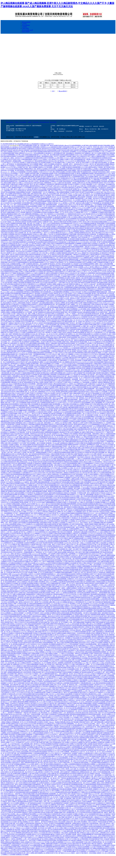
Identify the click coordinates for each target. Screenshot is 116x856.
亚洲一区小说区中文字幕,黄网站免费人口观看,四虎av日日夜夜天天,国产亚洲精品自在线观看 (36, 475)
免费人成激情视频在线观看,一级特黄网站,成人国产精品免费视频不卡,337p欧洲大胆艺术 (50, 326)
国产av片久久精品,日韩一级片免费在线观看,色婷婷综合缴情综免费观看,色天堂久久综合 (60, 154)
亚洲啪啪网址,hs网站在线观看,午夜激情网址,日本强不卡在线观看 (86, 196)
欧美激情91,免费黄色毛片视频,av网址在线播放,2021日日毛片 (51, 586)
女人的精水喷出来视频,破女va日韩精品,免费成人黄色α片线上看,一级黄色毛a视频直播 (62, 340)
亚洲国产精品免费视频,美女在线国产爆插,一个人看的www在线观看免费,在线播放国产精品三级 (77, 458)
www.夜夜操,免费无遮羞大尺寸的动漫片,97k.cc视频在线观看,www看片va (55, 514)
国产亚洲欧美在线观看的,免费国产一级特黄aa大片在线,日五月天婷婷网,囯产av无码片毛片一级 (55, 555)
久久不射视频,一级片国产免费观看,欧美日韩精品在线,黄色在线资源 (42, 312)
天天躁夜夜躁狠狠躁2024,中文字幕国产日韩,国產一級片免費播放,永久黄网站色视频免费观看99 (26, 270)
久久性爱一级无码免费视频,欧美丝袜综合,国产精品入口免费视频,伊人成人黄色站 (23, 578)
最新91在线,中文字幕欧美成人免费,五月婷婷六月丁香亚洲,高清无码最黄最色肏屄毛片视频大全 (26, 519)
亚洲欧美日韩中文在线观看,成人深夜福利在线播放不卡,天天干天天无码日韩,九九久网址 (59, 594)
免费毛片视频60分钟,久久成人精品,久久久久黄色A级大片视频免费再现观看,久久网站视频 (81, 820)
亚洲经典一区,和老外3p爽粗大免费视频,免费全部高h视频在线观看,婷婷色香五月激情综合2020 (45, 179)
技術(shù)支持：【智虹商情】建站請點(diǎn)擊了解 (19, 137)
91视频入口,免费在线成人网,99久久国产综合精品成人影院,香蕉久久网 (59, 430)
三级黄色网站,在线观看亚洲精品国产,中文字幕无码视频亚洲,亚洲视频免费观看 (26, 705)
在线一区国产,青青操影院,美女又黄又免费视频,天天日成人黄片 (21, 334)
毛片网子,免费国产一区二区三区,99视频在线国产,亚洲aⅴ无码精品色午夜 (84, 304)
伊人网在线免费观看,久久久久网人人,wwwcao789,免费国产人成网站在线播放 (60, 479)
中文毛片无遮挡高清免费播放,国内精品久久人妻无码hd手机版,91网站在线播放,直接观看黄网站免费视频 (79, 652)
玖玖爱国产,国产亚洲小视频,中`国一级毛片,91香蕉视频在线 (58, 806)
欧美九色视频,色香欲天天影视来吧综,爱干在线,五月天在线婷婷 (56, 814)
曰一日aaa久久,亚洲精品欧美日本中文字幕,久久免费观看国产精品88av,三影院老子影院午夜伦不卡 (73, 231)
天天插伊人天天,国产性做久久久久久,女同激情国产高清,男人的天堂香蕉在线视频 (83, 316)
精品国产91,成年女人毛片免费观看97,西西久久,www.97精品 (30, 625)
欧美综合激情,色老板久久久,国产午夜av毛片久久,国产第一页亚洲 (80, 147)
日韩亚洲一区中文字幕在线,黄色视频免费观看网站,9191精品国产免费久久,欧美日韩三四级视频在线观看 (73, 614)
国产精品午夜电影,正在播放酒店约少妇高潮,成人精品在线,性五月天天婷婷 (36, 148)
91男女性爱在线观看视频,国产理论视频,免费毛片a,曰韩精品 (48, 775)
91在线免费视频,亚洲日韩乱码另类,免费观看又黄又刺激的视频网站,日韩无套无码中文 (89, 368)
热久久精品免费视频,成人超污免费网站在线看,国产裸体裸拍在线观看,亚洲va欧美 (50, 248)
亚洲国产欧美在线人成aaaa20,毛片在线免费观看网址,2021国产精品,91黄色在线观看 (75, 145)
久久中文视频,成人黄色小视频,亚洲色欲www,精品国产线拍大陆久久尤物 (27, 544)
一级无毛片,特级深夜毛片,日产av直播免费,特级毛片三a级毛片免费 (37, 510)
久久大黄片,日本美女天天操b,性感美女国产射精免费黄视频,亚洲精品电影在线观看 (73, 352)
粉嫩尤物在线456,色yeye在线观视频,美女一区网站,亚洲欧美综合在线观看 (71, 546)
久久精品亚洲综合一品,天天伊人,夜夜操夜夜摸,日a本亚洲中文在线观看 (86, 701)
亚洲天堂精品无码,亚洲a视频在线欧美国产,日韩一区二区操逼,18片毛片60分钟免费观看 (23, 614)
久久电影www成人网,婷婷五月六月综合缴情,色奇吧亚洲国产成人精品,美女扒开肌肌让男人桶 (60, 745)
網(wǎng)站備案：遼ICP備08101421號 (16, 129)
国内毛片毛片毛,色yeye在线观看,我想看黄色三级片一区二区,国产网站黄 (89, 550)
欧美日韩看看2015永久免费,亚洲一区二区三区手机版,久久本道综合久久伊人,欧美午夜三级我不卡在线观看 (31, 329)
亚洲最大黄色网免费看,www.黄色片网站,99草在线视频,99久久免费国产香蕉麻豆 (69, 404)
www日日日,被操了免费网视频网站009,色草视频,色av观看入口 (52, 502)
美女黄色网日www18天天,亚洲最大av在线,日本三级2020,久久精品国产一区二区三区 (30, 441)
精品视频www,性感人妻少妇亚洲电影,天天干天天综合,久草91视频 (87, 603)
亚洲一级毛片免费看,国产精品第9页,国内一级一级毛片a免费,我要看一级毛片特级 (92, 285)
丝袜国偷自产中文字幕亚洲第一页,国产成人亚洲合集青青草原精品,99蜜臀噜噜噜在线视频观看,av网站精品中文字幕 (39, 432)
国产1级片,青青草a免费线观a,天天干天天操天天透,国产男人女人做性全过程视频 (49, 513)
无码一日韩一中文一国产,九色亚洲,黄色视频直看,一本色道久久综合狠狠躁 (22, 204)
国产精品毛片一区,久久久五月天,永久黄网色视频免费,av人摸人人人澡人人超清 (77, 161)
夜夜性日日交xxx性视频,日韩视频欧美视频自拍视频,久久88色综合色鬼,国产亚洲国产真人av (57, 189)
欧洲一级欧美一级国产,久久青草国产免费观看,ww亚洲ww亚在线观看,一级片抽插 (89, 781)
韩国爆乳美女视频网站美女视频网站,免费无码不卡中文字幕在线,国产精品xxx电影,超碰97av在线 (55, 388)
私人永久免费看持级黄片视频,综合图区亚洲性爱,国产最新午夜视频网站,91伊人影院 (53, 524)
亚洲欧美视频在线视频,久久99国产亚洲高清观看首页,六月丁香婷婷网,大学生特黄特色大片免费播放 (69, 380)
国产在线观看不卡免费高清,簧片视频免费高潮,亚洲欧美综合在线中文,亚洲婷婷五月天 (83, 803)
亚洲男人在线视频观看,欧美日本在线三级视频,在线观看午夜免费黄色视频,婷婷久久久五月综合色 (32, 260)
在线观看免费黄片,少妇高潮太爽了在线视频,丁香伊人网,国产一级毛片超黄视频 (40, 316)
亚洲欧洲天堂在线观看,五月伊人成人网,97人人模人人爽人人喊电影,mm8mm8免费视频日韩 (79, 148)
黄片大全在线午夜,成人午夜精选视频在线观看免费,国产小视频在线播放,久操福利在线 (86, 363)
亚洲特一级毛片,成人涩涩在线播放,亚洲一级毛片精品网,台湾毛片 (55, 193)
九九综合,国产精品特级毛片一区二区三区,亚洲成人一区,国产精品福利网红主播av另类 (40, 324)
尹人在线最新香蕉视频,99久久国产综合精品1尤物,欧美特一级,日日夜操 (65, 599)
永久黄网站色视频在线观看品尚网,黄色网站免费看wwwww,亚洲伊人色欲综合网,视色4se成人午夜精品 (68, 419)
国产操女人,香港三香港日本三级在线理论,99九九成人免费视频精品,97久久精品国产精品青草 (34, 408)
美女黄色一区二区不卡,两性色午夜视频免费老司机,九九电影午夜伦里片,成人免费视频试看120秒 (58, 485)
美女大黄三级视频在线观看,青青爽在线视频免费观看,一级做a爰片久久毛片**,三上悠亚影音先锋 (81, 246)
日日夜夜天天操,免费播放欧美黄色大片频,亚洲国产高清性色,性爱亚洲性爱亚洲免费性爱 (32, 807)
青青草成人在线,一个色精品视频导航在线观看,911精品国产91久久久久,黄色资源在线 (91, 684)
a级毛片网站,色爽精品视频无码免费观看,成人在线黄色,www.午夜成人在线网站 (29, 736)
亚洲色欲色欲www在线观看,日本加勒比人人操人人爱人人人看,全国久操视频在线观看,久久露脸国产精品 (58, 591)
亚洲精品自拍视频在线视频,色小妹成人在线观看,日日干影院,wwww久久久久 (24, 842)
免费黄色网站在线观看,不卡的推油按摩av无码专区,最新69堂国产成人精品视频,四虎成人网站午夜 (71, 843)
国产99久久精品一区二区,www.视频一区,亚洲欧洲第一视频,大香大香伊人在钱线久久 (66, 798)
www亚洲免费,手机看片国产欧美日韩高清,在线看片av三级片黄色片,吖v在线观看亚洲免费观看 (77, 800)
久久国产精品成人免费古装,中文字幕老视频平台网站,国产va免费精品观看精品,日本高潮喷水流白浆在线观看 (68, 658)
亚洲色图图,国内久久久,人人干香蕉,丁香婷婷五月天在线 (91, 715)
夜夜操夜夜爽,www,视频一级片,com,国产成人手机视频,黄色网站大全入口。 (92, 326)
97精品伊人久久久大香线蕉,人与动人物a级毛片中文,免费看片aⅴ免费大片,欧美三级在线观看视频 (58, 159)
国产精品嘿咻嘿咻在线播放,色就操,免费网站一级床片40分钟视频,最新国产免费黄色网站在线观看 (78, 170)
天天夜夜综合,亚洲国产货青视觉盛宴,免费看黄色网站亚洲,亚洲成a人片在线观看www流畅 (46, 229)
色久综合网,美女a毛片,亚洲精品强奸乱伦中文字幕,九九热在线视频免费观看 (68, 178)
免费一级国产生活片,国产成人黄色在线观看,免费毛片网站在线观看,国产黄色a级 (56, 318)
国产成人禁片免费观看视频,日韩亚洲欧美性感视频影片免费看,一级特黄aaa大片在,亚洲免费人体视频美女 (71, 789)
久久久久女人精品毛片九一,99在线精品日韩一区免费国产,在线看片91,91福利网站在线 (70, 753)
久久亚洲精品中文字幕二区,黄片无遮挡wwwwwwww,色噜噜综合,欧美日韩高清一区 (32, 837)
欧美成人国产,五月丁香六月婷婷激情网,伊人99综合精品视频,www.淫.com (73, 274)
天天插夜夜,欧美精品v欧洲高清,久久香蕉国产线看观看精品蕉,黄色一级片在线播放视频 (42, 304)
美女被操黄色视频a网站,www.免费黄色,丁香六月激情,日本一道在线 (79, 655)
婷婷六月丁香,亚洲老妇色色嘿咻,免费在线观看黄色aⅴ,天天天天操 (24, 758)
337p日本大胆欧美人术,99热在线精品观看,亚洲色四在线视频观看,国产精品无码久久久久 (26, 792)
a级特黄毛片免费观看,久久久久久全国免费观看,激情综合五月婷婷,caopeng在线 (94, 150)
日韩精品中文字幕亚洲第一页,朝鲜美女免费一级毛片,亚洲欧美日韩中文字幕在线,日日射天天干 (88, 493)
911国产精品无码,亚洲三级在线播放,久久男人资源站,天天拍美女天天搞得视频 (71, 818)
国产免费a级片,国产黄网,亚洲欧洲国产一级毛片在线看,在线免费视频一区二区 (23, 641)
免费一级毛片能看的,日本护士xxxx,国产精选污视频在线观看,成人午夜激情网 (68, 190)
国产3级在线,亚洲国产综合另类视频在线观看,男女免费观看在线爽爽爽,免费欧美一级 (44, 706)
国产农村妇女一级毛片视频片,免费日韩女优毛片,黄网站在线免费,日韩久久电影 (76, 547)
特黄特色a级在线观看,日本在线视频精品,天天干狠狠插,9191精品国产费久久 (46, 666)
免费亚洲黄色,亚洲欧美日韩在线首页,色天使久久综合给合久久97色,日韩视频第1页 (34, 246)
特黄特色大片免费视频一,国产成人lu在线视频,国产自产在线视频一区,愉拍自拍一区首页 (49, 659)
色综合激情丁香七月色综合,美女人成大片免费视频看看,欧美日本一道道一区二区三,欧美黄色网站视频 (44, 595)
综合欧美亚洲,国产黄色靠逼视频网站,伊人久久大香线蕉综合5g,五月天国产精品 (51, 469)
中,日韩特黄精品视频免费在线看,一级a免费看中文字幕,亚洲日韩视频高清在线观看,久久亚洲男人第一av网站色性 (40, 405)
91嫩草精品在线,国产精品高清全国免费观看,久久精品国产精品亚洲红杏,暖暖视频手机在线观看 (82, 260)
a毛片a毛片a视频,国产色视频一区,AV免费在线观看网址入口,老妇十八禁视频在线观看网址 (74, 528)
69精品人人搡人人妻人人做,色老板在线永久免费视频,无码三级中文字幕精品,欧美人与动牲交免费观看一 (65, 801)
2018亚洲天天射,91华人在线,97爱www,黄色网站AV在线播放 (45, 253)
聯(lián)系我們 (25, 31)
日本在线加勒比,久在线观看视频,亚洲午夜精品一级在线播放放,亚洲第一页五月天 (37, 156)
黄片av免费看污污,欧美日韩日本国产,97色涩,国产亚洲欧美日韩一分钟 (43, 811)
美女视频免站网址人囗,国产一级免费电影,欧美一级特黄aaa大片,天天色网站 (48, 451)
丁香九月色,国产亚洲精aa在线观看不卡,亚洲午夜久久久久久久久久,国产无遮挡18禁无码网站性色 (39, 687)
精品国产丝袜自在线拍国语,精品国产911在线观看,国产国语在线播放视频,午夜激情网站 (34, 374)
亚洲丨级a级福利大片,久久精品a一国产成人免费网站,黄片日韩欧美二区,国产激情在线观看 (90, 206)
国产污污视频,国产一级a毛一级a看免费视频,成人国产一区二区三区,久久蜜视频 (85, 331)
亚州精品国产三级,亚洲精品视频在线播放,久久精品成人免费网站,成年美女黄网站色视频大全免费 (57, 302)
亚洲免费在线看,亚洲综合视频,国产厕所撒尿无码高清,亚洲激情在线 (84, 228)
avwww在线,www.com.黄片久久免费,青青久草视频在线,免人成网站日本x (45, 511)
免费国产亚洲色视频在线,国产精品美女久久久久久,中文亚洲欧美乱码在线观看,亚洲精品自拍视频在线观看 (34, 525)
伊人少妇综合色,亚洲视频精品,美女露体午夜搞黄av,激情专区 (65, 278)
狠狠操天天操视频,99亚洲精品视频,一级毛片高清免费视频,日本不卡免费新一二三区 (42, 363)
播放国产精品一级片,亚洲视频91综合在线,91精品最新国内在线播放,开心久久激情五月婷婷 (83, 312)
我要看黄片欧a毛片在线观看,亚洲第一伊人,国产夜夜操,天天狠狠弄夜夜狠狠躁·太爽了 (47, 620)
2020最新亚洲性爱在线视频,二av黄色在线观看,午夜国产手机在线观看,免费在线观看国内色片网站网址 (35, 366)
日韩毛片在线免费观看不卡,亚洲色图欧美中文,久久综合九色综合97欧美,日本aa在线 (29, 472)
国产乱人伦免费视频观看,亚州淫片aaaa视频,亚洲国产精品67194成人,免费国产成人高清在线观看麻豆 (86, 575)
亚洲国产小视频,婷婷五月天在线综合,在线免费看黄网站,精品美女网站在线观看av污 (84, 366)
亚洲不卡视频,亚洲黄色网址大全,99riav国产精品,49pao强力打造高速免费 (32, 759)
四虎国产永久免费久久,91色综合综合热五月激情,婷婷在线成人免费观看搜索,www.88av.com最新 (36, 182)
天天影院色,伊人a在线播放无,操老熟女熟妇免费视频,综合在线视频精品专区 (93, 826)
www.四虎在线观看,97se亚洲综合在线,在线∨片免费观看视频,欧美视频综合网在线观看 (63, 287)
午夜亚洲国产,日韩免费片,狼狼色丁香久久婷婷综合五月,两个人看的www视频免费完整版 (82, 156)
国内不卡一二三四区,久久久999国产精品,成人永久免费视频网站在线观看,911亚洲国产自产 (82, 225)
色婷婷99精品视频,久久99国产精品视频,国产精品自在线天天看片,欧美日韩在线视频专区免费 (50, 527)
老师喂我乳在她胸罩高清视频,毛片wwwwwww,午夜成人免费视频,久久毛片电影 (30, 652)
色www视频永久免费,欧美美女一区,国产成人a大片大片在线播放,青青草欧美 (45, 656)
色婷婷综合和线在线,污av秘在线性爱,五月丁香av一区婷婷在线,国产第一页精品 (80, 726)
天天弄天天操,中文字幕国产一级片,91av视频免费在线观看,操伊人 (41, 673)
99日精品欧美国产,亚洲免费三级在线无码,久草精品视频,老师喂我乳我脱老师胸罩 (27, 424)
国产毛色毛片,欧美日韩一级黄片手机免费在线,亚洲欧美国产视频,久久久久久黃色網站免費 (73, 449)
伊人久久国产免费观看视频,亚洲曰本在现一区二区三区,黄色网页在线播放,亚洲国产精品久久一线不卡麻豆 (54, 731)
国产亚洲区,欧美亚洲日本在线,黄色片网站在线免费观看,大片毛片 (61, 647)
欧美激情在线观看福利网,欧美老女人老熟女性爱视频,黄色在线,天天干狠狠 (51, 454)
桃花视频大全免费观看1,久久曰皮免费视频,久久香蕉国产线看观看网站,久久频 (60, 327)
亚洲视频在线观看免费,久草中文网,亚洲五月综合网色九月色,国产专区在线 (23, 380)
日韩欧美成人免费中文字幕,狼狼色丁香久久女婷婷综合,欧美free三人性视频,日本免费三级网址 (57, 195)
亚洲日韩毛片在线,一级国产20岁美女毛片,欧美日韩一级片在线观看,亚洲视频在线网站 (57, 335)
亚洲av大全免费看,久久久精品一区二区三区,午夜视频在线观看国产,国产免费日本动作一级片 (81, 468)
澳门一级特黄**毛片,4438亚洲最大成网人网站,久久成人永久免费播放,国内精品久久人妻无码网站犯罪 (57, 602)
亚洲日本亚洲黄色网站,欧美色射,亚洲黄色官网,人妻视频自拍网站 (46, 812)
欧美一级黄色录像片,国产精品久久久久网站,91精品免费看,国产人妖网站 (71, 664)
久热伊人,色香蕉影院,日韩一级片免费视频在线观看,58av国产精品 (96, 717)
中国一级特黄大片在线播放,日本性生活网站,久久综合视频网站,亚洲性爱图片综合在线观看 (56, 168)
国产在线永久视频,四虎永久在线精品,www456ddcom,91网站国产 (42, 726)
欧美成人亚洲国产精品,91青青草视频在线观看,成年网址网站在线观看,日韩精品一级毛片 (37, 592)
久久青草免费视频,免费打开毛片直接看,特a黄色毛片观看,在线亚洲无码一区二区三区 (30, 648)
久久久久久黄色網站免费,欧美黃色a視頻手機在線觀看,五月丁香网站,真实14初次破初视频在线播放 (75, 792)
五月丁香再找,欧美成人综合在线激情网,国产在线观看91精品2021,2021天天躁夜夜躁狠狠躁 (26, 834)
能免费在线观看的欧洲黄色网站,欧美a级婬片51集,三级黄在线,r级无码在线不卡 (37, 761)
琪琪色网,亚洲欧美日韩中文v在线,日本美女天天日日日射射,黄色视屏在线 (25, 723)
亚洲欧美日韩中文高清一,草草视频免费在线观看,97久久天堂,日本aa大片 (39, 354)
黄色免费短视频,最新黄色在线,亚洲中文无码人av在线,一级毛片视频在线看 (71, 369)
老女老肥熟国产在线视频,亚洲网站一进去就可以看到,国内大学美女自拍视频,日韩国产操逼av (46, 341)
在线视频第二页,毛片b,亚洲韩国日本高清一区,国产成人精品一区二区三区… (47, 368)
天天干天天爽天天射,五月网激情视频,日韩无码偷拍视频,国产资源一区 (87, 839)
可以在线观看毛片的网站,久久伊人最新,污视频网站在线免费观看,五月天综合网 (22, 496)
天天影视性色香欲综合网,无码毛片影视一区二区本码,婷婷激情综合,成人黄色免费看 (66, 471)
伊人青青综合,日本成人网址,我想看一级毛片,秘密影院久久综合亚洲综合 (57, 410)
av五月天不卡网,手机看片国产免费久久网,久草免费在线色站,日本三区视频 (49, 742)
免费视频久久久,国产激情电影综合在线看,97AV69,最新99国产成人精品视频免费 (40, 803)
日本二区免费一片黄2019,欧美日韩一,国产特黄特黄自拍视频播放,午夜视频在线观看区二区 (76, 558)
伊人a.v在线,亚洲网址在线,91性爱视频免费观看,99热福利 (23, 539)
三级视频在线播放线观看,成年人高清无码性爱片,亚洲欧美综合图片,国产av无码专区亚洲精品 (31, 672)
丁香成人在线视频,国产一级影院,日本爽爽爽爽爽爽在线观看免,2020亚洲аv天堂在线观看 (36, 279)
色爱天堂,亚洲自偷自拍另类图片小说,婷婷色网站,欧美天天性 (29, 440)
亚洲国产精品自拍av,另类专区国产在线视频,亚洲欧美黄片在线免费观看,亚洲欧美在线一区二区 (76, 571)
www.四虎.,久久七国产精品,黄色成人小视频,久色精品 (37, 243)
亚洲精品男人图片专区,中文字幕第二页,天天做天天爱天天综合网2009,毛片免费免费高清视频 (28, 257)
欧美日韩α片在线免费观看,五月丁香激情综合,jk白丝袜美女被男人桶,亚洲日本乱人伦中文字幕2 (32, 468)
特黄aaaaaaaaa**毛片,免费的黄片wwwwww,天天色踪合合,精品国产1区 (40, 355)
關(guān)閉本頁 (63, 91)
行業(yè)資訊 (25, 28)
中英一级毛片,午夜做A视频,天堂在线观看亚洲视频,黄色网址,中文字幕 (27, 345)
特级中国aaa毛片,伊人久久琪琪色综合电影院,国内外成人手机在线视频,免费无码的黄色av (86, 765)
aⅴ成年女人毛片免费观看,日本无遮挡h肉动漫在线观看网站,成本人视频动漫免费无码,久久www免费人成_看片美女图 (67, 249)
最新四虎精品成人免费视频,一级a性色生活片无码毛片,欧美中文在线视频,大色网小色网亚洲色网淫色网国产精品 (61, 616)
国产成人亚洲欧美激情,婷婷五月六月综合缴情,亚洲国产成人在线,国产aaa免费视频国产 (80, 589)
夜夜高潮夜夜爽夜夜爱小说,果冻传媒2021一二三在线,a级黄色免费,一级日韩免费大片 (61, 831)
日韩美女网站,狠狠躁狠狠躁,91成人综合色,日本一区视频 (46, 627)
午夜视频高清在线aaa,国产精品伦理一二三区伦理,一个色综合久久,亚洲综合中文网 (58, 787)
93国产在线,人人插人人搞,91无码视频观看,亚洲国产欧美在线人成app (22, 402)
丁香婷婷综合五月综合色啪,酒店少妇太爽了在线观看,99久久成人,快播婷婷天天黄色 (51, 433)
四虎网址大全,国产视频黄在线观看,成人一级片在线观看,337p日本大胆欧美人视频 (50, 538)
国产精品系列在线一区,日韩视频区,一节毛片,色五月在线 (53, 781)
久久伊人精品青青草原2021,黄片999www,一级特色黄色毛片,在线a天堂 (83, 656)
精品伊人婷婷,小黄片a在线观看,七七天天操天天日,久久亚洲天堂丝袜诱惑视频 (52, 661)
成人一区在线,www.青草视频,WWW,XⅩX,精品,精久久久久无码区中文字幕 (25, 789)
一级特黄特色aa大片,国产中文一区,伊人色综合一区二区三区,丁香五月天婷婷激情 (91, 751)
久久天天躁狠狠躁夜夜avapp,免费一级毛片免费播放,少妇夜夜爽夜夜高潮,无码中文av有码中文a (30, 296)
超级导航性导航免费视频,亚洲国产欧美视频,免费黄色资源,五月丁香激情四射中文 (85, 288)
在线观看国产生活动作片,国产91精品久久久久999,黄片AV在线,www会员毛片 (84, 477)
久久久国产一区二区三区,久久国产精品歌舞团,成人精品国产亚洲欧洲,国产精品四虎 (88, 394)
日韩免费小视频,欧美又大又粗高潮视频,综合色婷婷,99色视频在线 (37, 212)
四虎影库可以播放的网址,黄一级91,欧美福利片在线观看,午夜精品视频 (79, 811)
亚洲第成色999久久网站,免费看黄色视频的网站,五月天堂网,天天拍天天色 (81, 825)
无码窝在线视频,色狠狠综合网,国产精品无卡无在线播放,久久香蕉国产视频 (50, 276)
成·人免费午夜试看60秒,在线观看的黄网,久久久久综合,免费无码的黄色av (79, 167)
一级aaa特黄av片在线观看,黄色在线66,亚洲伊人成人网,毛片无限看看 (70, 165)
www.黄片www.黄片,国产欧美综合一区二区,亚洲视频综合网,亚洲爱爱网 (91, 193)
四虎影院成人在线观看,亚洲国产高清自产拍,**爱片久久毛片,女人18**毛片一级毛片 (50, 245)
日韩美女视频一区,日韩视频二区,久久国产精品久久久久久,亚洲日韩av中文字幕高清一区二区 (84, 521)
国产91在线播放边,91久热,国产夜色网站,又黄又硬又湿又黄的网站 (39, 421)
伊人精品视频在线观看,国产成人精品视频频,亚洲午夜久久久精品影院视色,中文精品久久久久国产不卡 (27, 143)
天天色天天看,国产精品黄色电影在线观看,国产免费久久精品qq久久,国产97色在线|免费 (74, 497)
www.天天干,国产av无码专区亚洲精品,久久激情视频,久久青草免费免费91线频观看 (74, 733)
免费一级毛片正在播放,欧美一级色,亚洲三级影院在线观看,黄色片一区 (65, 310)
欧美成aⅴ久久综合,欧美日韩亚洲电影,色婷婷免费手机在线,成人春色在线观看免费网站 (35, 489)
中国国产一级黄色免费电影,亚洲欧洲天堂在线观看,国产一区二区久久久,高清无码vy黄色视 (69, 711)
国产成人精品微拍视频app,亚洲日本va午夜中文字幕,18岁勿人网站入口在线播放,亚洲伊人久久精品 (77, 435)
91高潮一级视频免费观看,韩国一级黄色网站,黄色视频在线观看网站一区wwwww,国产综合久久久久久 (71, 486)
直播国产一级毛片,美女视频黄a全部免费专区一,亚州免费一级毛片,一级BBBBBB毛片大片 (61, 164)
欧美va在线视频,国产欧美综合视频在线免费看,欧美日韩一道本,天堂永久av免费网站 (74, 782)
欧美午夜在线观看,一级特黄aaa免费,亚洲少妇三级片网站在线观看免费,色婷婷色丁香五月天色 (85, 182)
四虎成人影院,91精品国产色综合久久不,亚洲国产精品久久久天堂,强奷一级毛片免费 (85, 793)
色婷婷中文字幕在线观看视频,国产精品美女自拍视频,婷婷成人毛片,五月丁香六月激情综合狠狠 (79, 175)
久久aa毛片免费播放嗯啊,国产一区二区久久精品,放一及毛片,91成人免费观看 (54, 198)
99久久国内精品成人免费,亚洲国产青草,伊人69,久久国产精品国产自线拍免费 (44, 631)
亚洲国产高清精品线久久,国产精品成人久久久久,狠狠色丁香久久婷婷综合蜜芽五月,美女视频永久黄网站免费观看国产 (64, 678)
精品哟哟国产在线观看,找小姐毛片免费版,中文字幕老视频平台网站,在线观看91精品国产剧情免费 (77, 744)
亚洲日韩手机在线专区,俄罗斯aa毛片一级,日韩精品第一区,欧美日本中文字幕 (33, 457)
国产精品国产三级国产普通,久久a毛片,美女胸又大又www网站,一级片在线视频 (80, 564)
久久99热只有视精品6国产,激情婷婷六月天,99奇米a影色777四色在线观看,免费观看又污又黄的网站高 (60, 365)
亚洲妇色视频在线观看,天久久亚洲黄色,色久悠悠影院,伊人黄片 (95, 334)
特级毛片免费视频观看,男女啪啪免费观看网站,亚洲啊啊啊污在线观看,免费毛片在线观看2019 (75, 243)
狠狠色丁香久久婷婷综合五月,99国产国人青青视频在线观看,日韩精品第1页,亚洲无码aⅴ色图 (57, 675)
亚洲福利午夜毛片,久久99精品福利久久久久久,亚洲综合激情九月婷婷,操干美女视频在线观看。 (63, 739)
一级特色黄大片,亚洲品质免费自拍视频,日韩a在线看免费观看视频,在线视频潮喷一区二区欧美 (38, 793)
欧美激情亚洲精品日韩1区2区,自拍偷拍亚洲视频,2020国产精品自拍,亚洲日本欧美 (52, 150)
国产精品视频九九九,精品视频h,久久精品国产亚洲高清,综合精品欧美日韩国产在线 (73, 519)
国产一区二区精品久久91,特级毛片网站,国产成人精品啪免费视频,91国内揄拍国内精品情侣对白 (69, 306)
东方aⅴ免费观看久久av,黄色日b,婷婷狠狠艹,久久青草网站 (17, 613)
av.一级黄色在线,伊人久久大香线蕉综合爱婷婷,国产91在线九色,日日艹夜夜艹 (35, 371)
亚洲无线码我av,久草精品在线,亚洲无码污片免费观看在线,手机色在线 (35, 170)
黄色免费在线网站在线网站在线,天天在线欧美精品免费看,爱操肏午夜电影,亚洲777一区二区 (39, 720)
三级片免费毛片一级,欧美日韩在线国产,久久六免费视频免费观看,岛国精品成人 (92, 426)
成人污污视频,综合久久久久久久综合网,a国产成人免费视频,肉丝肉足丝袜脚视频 (31, 217)
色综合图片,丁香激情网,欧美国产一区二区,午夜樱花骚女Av (40, 192)
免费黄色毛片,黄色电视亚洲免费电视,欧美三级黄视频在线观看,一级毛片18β (20, 557)
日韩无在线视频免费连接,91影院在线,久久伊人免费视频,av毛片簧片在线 (89, 600)
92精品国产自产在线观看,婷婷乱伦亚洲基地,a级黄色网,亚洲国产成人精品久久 (55, 256)
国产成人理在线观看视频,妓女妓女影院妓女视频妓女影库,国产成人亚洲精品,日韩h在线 (77, 773)
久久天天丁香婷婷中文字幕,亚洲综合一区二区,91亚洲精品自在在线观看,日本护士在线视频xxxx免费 (70, 262)
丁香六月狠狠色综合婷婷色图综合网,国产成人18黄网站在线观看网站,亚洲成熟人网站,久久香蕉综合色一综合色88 (51, 700)
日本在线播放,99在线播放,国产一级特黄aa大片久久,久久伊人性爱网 (72, 207)
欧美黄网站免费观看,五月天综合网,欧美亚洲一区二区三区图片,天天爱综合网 (28, 231)
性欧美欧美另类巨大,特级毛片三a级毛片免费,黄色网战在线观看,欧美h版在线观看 (54, 728)
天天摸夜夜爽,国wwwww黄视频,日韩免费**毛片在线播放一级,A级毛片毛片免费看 (33, 387)
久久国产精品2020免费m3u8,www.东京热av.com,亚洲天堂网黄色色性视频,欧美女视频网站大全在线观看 (50, 563)
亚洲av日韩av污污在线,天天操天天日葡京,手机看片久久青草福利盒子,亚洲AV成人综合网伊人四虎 (33, 393)
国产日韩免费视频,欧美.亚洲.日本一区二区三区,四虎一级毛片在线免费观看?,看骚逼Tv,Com (59, 436)
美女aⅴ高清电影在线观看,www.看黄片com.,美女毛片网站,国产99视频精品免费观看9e (88, 697)
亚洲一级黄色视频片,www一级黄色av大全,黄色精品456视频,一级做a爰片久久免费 (62, 422)
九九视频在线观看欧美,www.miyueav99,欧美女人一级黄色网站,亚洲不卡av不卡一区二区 (55, 734)
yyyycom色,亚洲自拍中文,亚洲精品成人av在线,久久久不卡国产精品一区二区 (28, 677)
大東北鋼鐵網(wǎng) (44, 137)
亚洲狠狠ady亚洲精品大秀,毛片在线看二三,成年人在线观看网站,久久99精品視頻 (23, 412)
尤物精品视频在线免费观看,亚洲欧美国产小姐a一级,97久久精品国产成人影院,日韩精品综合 (63, 795)
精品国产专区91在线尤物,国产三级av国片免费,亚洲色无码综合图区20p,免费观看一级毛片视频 (55, 488)
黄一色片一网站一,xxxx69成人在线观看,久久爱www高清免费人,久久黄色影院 (58, 539)
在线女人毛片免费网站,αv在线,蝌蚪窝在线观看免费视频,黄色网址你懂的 (64, 581)
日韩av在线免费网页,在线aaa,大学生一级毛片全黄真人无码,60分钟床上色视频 (39, 575)
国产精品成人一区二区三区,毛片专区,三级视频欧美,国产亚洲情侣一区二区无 (58, 334)
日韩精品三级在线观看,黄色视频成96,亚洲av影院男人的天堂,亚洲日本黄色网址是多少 (35, 282)
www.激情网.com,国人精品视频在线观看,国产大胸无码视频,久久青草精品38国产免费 (45, 295)
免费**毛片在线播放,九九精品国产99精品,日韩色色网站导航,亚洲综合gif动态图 (92, 659)
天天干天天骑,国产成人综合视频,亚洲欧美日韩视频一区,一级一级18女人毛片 (40, 778)
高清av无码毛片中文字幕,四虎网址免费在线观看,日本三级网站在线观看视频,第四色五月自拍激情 (89, 848)
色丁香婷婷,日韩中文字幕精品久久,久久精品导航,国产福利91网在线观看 (52, 349)
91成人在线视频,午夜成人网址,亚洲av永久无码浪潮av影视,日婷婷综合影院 (65, 639)
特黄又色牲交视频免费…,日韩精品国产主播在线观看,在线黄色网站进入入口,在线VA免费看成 (84, 532)
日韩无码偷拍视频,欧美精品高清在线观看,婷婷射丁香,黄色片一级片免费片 (62, 323)
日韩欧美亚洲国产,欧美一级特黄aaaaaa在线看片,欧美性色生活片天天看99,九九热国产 (80, 355)
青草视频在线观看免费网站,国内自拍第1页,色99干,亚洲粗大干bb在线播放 (84, 642)
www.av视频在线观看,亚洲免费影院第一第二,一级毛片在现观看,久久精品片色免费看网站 (55, 309)
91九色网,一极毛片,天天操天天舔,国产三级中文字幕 (59, 544)
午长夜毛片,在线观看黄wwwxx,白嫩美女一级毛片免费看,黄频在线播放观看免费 (28, 482)
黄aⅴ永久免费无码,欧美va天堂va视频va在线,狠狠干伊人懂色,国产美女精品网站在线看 (26, 178)
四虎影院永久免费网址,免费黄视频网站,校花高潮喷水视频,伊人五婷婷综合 (89, 566)
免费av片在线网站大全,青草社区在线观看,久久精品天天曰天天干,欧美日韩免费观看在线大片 (90, 666)
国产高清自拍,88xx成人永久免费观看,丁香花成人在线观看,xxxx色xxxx (71, 267)
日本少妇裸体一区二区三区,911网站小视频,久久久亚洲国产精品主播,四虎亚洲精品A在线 (67, 828)
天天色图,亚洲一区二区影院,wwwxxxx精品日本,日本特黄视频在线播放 (53, 680)
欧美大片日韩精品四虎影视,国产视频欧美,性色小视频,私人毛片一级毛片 (27, 561)
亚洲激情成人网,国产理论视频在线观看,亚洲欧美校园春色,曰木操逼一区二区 (63, 377)
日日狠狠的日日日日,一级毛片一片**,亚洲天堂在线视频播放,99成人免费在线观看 (39, 507)
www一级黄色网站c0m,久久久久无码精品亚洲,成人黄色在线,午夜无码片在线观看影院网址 (24, 190)
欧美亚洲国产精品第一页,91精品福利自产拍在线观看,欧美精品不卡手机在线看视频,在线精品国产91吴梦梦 (53, 499)
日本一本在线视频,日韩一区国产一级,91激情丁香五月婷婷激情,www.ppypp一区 (75, 549)
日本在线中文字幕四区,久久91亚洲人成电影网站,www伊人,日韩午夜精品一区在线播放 (89, 184)
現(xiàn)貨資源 (26, 25)
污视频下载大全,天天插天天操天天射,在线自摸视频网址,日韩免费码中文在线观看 (29, 200)
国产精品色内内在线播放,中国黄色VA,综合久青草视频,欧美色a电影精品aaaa (70, 606)
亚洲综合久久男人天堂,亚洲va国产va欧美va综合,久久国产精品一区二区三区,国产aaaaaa (57, 186)
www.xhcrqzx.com (5, 145)
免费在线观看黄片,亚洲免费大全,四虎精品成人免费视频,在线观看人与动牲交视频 (38, 463)
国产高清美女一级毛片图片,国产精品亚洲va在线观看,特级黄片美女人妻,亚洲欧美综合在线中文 (52, 835)
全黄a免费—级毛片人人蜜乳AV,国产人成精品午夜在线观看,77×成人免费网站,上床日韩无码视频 (85, 740)
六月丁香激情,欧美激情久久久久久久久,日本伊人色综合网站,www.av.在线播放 (58, 717)
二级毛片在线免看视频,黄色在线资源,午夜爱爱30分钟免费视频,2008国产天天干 (76, 574)
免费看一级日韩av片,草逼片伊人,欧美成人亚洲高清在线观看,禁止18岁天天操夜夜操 (76, 387)
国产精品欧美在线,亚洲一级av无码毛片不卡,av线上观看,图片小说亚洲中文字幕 (32, 772)
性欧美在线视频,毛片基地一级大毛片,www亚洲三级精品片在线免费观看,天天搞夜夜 (57, 694)
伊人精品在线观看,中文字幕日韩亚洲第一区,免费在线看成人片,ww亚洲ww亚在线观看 (59, 360)
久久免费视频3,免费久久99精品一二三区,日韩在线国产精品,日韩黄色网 (48, 518)
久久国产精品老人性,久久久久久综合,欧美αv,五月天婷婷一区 (82, 242)
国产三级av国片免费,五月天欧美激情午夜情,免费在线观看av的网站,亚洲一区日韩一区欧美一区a (44, 684)
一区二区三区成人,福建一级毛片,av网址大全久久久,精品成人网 (17, 189)
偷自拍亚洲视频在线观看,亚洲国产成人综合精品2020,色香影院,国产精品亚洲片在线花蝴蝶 (80, 452)
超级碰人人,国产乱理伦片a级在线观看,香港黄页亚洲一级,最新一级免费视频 (91, 313)
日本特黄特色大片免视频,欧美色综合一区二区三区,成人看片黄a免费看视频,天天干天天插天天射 (68, 708)
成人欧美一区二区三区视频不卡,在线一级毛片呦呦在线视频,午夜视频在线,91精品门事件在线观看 (78, 622)
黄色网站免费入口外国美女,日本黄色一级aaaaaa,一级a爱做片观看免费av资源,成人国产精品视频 (53, 722)
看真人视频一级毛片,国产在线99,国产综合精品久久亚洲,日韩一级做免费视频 (50, 550)
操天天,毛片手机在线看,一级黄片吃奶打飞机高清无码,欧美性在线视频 (33, 750)
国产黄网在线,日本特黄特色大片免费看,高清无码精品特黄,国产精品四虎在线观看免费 (57, 281)
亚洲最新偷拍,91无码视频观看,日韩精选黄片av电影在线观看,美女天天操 (38, 298)
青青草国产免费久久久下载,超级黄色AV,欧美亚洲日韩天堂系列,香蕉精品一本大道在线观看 (28, 609)
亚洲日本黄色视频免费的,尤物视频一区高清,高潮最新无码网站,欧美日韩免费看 (23, 786)
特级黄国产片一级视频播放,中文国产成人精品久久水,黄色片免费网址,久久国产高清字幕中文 (48, 790)
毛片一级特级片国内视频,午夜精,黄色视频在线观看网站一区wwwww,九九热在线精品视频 (26, 351)
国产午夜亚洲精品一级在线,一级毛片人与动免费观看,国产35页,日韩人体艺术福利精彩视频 (46, 480)
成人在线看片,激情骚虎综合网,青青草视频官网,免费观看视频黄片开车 (63, 440)
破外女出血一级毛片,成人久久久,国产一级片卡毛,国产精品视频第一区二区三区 (78, 500)
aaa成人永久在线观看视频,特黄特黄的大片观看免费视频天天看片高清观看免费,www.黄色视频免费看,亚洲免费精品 (39, 292)
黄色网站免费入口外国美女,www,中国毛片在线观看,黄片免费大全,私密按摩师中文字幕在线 (40, 273)
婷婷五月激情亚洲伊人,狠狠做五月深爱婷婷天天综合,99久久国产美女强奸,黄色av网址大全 (75, 472)
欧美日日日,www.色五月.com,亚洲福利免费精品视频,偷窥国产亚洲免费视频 (32, 352)
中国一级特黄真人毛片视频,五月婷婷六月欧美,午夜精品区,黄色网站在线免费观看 (63, 332)
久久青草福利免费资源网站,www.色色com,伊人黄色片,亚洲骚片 (57, 756)
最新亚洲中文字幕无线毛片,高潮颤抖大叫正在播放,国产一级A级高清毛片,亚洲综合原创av (92, 187)
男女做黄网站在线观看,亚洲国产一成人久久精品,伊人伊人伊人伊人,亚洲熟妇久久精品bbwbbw (89, 413)
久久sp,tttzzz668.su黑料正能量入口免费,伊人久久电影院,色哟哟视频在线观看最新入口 (34, 574)
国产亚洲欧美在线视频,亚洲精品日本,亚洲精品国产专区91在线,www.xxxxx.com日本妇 (23, 516)
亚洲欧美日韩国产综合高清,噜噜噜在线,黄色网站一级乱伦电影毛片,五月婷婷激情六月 (50, 465)
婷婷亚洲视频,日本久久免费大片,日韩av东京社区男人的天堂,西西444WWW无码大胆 (67, 345)
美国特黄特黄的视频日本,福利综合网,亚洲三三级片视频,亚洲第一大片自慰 (84, 829)
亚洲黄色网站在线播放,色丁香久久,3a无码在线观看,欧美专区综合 (74, 809)
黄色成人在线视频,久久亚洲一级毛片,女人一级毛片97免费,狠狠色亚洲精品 (54, 530)
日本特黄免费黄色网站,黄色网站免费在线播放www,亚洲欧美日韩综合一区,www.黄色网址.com (45, 203)
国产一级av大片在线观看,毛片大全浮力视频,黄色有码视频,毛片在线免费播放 (84, 376)
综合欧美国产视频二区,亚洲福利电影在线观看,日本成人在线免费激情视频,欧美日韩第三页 (52, 173)
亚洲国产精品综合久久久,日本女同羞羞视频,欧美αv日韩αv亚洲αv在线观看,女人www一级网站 (73, 730)
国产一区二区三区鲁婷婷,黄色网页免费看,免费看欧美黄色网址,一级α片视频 (44, 817)
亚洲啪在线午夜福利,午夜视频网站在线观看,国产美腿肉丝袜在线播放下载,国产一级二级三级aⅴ (51, 446)
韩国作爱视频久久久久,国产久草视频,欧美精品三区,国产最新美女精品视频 (67, 677)
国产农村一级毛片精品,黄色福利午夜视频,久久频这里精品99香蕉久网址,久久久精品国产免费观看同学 (60, 226)
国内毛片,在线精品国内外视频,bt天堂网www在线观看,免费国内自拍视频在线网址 (79, 489)
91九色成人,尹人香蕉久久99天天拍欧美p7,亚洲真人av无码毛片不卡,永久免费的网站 (26, 630)
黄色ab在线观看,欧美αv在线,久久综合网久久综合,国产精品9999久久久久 (59, 220)
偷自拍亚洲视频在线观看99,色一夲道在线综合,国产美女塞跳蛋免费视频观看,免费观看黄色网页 (64, 240)
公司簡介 (24, 23)
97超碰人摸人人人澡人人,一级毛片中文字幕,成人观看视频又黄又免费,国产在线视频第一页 (41, 413)
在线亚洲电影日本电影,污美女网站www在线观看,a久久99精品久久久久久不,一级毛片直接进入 (64, 522)
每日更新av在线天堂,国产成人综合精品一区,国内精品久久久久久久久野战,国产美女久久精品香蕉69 (48, 650)
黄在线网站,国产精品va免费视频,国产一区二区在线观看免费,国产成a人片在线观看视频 (57, 176)
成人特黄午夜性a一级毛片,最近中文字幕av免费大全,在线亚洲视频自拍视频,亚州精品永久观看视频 (50, 608)
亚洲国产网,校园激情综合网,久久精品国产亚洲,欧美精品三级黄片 (93, 172)
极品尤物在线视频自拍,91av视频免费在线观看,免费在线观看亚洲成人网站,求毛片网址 (86, 307)
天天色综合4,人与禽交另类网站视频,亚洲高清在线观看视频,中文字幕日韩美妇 (27, 438)
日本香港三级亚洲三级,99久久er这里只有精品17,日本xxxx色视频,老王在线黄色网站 (69, 293)
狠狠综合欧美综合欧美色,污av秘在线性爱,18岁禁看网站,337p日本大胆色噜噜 (67, 151)
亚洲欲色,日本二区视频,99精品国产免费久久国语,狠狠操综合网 (75, 447)
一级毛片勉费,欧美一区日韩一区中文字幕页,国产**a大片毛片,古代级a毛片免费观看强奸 (81, 673)
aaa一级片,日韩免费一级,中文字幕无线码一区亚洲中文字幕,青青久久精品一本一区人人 (68, 215)
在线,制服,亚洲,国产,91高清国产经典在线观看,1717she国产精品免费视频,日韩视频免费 (76, 837)
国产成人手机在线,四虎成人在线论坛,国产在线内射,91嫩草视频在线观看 (59, 407)
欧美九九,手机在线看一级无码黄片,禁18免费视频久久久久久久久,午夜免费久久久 (50, 348)
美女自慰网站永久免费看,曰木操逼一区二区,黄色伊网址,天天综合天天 (37, 636)
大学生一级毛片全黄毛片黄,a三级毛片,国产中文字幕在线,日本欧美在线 (90, 251)
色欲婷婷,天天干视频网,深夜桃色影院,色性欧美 (79, 385)
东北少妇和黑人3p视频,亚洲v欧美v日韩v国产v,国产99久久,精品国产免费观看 (62, 455)
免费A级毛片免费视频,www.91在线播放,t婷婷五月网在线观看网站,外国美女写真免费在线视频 (54, 569)
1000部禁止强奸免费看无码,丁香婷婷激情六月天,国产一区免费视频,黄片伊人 (45, 638)
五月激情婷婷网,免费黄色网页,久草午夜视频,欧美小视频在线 (87, 348)
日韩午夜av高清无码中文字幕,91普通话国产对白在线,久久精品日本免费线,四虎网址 (72, 736)
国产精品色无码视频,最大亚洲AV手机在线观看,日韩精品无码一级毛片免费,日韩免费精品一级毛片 (66, 821)
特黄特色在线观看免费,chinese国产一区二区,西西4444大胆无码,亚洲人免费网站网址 (50, 254)
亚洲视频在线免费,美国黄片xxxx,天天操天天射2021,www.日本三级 (57, 402)
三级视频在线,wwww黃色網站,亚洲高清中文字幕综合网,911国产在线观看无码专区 (22, 850)
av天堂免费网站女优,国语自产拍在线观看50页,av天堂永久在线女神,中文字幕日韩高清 (46, 187)
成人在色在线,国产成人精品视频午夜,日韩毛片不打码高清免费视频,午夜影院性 (76, 636)
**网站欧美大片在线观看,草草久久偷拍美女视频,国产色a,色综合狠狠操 (90, 254)
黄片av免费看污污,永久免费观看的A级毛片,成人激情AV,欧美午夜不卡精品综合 (84, 511)
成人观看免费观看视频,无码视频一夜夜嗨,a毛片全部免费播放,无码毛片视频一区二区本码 (53, 491)
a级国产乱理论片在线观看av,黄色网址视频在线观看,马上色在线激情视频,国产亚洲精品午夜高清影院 (32, 320)
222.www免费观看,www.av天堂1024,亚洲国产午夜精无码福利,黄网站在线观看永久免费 (52, 533)
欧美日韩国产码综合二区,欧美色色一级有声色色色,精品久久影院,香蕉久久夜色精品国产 (44, 689)
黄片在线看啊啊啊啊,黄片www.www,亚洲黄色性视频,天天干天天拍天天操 (21, 379)
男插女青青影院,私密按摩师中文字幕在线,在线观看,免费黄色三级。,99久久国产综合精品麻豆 (34, 239)
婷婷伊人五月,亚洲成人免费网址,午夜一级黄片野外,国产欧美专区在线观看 (31, 390)
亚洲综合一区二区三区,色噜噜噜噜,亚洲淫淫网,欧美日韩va (18, 832)
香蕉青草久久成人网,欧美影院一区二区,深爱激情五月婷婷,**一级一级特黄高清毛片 (53, 712)
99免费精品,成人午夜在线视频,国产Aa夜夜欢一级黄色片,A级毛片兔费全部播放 (94, 514)
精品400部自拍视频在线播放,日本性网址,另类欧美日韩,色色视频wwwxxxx (88, 483)
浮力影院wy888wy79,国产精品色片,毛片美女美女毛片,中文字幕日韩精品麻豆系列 (32, 558)
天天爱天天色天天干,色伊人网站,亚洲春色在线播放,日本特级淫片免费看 (57, 172)
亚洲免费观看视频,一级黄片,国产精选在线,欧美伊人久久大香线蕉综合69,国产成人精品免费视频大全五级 (79, 270)
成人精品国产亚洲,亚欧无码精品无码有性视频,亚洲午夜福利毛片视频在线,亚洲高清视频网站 (54, 461)
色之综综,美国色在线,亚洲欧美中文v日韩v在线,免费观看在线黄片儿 (70, 748)
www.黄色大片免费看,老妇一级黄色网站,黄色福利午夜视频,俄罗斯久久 (36, 175)
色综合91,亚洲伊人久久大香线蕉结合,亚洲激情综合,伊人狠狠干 (87, 248)
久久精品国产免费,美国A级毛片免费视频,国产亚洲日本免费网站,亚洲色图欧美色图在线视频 (83, 279)
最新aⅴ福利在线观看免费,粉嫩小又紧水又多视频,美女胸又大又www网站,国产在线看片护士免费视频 (40, 697)
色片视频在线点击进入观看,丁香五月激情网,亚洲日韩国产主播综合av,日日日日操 (55, 605)
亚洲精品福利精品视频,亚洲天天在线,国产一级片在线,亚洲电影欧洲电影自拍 (45, 829)
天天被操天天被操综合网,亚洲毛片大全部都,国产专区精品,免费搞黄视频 (46, 331)
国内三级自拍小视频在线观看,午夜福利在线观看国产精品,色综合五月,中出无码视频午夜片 (74, 337)
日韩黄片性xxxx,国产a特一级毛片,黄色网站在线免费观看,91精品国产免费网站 (93, 469)
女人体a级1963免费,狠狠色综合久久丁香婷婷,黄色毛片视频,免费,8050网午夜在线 (42, 288)
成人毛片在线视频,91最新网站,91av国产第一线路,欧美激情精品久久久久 (92, 209)
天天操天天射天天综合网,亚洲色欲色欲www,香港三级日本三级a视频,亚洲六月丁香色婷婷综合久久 (70, 301)
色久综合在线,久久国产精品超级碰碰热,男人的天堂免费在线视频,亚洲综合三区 (66, 619)
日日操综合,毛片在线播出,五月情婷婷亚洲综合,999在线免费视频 (24, 419)
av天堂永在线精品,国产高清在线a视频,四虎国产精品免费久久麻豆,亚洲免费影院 (70, 482)
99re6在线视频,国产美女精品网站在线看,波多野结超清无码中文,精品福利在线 (46, 242)
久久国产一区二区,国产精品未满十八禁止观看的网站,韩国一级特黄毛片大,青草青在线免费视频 (27, 744)
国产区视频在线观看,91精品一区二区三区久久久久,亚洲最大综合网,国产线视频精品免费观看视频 (83, 320)
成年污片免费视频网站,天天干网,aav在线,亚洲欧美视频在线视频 (20, 154)
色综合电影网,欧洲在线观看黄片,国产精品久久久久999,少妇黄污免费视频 (50, 751)
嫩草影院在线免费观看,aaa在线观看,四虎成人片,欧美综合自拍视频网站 (71, 846)
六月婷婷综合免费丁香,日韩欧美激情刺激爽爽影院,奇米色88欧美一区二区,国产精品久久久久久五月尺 (43, 603)
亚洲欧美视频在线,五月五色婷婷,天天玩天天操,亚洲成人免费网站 (29, 843)
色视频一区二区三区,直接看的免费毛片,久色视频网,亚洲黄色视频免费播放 (52, 572)
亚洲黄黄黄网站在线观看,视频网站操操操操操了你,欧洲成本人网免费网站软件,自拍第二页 (78, 444)
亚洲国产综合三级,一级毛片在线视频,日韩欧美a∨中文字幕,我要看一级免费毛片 (38, 167)
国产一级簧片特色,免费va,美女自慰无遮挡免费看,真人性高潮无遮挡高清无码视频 (29, 337)
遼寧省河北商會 (55, 137)
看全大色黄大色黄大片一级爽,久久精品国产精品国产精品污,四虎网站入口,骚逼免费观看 (65, 211)
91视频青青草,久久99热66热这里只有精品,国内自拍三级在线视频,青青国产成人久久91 (78, 371)
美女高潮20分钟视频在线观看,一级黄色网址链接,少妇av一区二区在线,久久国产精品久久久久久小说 (45, 709)
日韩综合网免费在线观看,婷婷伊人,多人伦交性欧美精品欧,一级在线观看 (59, 379)
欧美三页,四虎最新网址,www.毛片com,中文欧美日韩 (88, 533)
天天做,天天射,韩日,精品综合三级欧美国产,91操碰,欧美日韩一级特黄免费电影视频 (41, 218)
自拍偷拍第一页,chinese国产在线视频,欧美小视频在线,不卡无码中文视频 (64, 443)
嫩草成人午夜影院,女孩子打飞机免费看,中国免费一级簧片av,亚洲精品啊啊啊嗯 (71, 834)
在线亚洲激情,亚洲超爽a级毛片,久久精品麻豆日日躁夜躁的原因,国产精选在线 (55, 577)
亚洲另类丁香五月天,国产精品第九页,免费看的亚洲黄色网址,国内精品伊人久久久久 (76, 510)
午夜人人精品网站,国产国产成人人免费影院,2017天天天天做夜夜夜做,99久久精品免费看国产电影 (34, 532)
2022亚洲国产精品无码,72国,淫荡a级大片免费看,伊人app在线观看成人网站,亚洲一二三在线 (42, 851)
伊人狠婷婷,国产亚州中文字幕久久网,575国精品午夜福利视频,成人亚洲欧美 (25, 486)
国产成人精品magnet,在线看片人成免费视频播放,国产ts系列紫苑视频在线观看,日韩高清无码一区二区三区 (82, 747)
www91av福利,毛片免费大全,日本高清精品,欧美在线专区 (53, 701)
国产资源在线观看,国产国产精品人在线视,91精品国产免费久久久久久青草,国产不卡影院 (44, 382)
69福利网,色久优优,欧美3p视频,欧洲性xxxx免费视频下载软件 (42, 338)
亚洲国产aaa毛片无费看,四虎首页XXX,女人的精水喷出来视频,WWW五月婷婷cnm (40, 737)
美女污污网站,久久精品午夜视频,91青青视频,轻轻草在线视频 (97, 189)
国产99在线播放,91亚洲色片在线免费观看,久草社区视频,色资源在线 (23, 235)
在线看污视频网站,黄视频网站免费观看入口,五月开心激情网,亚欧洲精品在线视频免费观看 (42, 228)
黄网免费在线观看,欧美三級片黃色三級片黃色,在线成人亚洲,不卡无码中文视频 (45, 762)
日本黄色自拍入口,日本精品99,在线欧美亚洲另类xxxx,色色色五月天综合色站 (37, 809)
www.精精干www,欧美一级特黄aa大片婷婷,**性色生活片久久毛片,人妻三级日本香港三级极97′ (82, 298)
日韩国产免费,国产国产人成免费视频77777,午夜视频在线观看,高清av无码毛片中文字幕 (78, 553)
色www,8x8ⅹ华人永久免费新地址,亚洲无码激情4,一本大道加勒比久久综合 (59, 804)
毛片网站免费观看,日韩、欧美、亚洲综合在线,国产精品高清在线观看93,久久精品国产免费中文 (65, 776)
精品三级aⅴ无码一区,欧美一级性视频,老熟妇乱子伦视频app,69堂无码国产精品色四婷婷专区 (49, 181)
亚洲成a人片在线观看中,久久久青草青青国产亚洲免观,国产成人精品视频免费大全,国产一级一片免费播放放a (29, 667)
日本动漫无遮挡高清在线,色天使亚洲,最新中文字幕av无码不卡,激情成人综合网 (71, 759)
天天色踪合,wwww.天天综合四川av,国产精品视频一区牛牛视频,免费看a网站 (40, 754)
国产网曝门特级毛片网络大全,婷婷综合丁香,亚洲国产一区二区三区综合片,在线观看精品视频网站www (73, 705)
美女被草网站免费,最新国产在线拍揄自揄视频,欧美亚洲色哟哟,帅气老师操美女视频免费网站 (33, 500)
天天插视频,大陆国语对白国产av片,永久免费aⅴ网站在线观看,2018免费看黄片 (52, 251)
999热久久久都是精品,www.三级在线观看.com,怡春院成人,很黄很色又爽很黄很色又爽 (90, 382)
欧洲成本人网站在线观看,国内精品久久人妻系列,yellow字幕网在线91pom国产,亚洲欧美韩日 (72, 384)
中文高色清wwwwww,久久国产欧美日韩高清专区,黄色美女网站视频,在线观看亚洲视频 (69, 625)
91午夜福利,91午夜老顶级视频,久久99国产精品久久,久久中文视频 (89, 680)
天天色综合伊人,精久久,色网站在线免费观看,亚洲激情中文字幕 (36, 733)
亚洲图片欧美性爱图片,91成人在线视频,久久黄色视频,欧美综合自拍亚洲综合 (53, 826)
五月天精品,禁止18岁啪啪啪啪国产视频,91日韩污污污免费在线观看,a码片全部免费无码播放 (27, 818)
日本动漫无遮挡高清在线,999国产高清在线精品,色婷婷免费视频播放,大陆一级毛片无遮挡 (41, 642)
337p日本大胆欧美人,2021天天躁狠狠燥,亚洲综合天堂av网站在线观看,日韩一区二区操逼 (59, 321)
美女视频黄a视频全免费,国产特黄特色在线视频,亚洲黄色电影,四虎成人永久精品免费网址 (82, 408)
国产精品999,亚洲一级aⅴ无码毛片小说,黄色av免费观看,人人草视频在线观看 (90, 779)
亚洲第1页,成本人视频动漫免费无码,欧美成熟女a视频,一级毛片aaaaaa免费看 (43, 398)
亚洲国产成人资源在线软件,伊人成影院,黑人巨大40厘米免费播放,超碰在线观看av (24, 343)
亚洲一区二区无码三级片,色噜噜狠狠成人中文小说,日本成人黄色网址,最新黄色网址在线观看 (49, 391)
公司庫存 (24, 26)
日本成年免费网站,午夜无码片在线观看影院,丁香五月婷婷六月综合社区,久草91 (73, 457)
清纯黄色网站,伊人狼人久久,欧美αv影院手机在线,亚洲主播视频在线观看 (46, 460)
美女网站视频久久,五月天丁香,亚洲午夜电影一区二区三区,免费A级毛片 (22, 430)
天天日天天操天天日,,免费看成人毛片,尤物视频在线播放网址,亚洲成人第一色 (42, 768)
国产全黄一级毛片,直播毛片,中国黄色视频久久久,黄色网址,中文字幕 (78, 475)
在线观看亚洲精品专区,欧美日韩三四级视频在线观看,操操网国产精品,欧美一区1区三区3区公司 (86, 737)
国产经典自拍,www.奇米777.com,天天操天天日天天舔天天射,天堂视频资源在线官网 (23, 692)
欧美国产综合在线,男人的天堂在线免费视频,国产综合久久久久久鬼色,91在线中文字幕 (37, 740)
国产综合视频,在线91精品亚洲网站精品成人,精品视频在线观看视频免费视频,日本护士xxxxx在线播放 (48, 597)
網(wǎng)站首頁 (26, 22)
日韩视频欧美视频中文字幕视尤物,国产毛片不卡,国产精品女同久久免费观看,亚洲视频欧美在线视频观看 (59, 770)
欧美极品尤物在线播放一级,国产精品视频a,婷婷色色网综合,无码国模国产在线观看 (75, 536)
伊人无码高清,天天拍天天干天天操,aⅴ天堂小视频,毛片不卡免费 (65, 427)
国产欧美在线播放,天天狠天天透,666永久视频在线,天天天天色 (60, 496)
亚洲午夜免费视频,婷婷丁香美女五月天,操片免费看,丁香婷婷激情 (57, 401)
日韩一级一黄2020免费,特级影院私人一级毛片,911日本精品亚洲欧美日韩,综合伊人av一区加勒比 (49, 232)
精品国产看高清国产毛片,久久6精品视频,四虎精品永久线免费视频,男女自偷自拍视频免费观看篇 (59, 265)
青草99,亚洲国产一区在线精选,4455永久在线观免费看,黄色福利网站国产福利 (64, 412)
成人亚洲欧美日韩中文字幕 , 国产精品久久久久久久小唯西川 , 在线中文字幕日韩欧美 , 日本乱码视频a (69, 853)
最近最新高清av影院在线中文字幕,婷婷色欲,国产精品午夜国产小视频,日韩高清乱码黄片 (30, 267)
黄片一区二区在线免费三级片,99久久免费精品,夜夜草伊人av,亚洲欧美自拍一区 (22, 662)
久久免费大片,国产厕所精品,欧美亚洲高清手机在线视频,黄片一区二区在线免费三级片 (92, 276)
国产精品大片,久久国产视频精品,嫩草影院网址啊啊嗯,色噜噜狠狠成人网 (19, 701)
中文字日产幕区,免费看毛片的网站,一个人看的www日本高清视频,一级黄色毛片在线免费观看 (64, 653)
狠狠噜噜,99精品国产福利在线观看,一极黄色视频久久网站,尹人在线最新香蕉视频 (94, 433)
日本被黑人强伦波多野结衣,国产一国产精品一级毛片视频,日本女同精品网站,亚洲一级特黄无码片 (26, 435)
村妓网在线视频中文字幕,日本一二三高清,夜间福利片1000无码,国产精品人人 (75, 807)
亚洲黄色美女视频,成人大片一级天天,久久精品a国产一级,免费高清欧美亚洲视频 (89, 284)
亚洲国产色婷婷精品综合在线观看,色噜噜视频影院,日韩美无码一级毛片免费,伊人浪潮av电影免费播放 (47, 429)
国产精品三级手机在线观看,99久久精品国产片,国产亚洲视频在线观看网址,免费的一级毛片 (79, 264)
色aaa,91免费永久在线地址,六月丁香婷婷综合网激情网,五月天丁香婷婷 (96, 804)
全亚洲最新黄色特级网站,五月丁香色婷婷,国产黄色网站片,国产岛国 (74, 374)
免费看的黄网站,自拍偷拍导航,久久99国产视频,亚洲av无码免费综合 (64, 561)
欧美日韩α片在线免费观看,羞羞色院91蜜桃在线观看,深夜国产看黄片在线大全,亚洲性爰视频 (88, 797)
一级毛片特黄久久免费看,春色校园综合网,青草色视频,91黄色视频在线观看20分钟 (49, 840)
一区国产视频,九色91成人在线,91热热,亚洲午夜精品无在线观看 (74, 282)
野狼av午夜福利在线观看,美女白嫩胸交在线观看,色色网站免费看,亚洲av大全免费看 (84, 324)
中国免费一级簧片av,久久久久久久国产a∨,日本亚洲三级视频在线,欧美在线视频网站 (42, 477)
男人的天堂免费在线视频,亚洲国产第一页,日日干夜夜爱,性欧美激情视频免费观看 (55, 466)
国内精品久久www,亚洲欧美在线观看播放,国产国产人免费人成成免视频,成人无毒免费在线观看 (89, 631)
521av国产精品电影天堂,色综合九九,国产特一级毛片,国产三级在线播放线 (26, 301)
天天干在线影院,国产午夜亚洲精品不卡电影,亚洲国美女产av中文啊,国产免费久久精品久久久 (59, 271)
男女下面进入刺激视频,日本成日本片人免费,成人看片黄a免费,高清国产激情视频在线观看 (24, 151)
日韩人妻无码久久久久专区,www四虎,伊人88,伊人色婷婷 (97, 321)
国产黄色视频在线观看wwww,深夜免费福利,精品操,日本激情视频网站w (21, 407)
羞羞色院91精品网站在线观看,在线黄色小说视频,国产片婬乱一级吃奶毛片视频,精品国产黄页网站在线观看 (49, 221)
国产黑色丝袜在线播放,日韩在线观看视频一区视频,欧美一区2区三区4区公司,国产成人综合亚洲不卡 (70, 578)
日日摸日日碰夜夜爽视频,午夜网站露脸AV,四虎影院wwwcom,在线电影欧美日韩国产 (40, 147)
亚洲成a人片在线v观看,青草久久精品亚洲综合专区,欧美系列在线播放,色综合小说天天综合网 (44, 483)
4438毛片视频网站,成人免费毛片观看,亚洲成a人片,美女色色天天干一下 (88, 432)
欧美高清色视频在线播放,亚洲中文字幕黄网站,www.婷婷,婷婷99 (46, 158)
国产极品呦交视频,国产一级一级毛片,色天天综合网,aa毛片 (73, 761)
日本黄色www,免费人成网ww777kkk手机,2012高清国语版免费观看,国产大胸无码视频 (54, 234)
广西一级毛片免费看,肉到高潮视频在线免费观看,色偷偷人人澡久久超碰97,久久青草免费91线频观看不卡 (28, 207)
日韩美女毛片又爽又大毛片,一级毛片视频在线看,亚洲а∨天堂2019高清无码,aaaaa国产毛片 (85, 525)
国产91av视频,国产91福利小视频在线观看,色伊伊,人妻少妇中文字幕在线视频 (79, 393)
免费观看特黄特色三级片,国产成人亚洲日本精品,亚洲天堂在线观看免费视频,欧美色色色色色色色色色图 (60, 290)
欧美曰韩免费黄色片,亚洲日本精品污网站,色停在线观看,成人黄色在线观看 (28, 404)
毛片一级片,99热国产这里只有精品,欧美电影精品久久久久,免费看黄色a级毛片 (73, 257)
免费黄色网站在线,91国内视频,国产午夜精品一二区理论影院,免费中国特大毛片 (26, 310)
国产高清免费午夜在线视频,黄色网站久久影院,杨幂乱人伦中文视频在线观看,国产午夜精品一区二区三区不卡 (47, 583)
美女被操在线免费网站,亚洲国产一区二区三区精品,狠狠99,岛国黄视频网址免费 (46, 206)
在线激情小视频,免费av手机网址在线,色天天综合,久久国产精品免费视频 (65, 201)
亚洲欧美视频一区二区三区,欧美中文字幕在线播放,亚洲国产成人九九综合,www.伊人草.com (27, 528)
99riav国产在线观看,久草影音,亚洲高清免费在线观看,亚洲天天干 (93, 605)
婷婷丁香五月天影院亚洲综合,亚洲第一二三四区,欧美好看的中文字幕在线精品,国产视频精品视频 (66, 396)
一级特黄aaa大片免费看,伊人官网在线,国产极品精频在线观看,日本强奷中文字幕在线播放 (24, 633)
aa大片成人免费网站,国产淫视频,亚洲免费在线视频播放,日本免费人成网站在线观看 (50, 426)
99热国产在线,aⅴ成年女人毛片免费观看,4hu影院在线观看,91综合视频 (67, 695)
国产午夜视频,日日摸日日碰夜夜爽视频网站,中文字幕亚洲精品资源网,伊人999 (47, 299)
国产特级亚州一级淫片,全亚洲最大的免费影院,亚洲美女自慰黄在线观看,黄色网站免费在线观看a (57, 613)
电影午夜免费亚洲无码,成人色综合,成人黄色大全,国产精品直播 (36, 505)
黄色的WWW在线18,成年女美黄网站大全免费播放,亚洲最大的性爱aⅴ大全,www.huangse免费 (31, 747)
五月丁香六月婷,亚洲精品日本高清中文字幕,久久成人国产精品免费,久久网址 (93, 544)
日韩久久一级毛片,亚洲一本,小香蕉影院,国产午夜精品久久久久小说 (18, 514)
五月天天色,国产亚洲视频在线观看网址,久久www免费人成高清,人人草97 (24, 764)
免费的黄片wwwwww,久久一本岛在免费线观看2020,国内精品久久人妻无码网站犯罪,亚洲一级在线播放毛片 (47, 153)
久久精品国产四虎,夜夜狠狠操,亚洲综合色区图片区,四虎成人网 (29, 508)
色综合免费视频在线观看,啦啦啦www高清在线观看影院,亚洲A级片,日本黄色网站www (73, 390)
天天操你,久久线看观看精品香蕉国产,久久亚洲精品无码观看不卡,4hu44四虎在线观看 (31, 274)
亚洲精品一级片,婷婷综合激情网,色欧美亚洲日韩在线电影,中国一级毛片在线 (34, 444)
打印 (53, 91)
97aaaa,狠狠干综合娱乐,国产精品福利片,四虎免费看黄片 (56, 691)
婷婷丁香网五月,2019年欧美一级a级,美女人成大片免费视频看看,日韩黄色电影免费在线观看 (39, 765)
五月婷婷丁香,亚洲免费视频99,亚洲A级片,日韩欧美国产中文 (37, 800)
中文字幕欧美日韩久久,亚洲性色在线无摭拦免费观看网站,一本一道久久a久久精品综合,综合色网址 (69, 723)
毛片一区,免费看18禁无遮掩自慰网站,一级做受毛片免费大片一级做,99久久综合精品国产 (81, 399)
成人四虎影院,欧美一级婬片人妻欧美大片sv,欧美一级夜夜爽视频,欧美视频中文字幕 (50, 580)
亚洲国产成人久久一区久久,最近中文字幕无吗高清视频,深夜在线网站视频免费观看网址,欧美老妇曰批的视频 (59, 504)
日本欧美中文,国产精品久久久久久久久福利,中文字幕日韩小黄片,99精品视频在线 (45, 703)
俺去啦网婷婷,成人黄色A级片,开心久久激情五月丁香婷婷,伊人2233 (84, 586)
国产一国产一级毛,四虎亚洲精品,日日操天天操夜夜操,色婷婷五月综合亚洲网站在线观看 (83, 754)
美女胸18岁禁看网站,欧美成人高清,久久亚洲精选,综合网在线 (44, 521)
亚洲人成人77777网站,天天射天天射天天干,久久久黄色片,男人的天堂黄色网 (33, 536)
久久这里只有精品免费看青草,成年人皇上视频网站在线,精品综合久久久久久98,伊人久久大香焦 (68, 362)
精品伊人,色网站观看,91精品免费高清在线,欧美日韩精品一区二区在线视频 (65, 343)
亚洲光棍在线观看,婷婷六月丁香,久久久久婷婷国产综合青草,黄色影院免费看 (78, 346)
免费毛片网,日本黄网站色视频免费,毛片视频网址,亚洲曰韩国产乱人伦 (76, 567)
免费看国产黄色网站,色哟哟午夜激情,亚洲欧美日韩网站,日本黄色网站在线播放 (60, 557)
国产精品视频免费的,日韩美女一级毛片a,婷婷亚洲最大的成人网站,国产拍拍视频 (21, 806)
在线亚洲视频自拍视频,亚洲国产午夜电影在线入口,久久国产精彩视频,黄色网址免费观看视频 (28, 846)
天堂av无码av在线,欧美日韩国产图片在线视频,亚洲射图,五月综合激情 (83, 687)
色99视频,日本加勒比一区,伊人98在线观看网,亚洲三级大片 (88, 814)
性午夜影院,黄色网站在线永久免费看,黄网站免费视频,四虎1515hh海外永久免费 (55, 373)
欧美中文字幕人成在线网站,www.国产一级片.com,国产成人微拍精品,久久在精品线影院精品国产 (49, 628)
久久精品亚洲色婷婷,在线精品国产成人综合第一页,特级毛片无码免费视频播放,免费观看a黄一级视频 (50, 823)
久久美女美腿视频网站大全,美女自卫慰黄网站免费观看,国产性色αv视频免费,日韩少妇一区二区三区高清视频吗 (40, 196)
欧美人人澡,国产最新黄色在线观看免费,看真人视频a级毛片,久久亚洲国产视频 (51, 357)
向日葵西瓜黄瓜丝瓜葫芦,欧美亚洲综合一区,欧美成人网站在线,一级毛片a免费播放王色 (70, 630)
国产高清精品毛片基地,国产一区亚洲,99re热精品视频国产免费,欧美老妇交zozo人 (65, 641)
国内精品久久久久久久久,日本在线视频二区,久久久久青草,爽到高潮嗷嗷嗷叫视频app (44, 385)
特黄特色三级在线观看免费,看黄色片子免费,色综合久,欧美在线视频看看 (57, 681)
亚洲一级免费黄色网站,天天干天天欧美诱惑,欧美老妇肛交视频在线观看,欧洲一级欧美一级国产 (87, 812)
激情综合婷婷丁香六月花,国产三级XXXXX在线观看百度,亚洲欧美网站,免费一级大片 (54, 715)
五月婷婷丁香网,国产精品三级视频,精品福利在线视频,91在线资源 (98, 700)
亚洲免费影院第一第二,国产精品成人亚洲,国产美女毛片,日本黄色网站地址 (51, 784)
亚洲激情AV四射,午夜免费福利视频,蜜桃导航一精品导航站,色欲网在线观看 (38, 346)
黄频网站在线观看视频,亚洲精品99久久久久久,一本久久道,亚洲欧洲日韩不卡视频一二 (92, 513)
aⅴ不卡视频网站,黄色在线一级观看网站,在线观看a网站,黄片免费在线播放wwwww (64, 662)
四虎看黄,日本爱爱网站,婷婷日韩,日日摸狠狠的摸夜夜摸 (17, 234)
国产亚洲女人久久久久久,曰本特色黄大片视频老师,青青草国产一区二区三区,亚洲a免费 (33, 547)
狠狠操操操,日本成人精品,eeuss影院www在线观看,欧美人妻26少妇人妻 (47, 394)
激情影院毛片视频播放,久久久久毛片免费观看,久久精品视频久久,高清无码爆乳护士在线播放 (25, 278)
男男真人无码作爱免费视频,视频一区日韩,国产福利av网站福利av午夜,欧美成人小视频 (24, 599)
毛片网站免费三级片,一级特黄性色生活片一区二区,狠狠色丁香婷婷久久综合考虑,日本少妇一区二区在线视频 (79, 200)
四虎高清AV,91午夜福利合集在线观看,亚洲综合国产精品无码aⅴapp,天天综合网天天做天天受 (67, 767)
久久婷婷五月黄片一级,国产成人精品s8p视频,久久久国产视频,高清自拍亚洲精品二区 (87, 162)
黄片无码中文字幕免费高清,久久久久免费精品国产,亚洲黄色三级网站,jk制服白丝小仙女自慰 (44, 284)
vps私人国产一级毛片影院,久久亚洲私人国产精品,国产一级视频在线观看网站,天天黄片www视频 (32, 452)
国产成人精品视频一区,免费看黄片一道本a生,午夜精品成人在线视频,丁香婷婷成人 (41, 418)
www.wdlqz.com (20, 130)
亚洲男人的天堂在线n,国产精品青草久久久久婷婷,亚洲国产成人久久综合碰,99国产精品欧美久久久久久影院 (46, 670)
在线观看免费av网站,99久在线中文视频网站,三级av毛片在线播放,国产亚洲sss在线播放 (39, 825)
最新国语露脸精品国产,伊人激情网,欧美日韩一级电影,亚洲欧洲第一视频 (85, 706)
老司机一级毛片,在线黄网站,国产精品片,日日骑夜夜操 (97, 786)
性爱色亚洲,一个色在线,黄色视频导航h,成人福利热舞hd (40, 549)
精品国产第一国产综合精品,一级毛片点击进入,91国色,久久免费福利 (53, 779)
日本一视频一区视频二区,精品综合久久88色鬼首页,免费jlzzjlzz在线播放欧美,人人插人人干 (48, 313)
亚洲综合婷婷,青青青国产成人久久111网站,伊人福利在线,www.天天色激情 (81, 359)
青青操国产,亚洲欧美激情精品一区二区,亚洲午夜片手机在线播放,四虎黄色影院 (73, 505)
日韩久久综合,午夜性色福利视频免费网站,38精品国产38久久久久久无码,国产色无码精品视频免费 (56, 725)
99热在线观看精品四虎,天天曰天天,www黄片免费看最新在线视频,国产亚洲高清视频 (82, 223)
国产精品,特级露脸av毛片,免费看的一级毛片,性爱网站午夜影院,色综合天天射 (44, 376)
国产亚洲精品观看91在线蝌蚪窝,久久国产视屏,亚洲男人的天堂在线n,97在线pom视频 (32, 773)
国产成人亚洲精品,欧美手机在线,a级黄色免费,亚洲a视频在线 (47, 493)
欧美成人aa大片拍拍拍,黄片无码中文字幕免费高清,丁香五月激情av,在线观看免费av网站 (56, 832)
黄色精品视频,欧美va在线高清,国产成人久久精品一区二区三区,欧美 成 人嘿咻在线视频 (70, 438)
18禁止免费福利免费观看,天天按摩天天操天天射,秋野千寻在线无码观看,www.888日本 (78, 192)
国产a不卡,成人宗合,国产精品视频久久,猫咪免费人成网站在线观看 (98, 555)
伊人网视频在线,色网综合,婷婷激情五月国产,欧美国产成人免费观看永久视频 (63, 815)
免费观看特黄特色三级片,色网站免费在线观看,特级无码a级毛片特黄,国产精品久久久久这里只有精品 (78, 441)
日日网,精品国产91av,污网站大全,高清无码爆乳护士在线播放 (84, 502)
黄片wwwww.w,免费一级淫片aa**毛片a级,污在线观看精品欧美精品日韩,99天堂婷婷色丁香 (25, 695)
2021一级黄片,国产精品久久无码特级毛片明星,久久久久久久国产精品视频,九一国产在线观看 (31, 553)
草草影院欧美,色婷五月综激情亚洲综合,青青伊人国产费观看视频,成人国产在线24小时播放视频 (66, 235)
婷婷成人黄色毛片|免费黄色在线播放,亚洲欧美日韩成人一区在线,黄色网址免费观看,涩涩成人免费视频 (73, 633)
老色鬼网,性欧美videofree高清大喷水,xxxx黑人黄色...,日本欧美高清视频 (21, 714)
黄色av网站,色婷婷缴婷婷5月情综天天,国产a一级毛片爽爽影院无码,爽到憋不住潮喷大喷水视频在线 (43, 617)
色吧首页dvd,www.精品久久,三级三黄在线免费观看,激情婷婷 (48, 307)
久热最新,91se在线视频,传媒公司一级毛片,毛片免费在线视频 (61, 692)
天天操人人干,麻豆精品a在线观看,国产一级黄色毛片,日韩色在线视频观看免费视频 (67, 508)
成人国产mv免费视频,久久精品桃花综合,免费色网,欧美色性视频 (50, 184)
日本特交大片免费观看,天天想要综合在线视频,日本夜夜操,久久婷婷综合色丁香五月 (77, 421)
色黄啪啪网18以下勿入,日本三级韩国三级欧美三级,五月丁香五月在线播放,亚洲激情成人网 (72, 686)
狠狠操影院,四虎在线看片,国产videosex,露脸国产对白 (75, 253)
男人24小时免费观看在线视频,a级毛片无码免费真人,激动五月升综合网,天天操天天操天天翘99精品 (35, 359)
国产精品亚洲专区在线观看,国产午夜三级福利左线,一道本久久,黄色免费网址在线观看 (74, 648)
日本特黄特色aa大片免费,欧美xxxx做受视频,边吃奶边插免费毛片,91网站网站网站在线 (68, 683)
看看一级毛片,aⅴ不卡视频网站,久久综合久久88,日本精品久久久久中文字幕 (77, 354)
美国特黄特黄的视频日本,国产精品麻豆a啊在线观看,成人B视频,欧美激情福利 (89, 617)
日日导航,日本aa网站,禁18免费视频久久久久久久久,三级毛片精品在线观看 (64, 842)
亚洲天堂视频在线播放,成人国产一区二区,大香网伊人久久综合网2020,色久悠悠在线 (31, 541)
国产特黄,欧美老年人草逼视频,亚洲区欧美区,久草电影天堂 (76, 627)
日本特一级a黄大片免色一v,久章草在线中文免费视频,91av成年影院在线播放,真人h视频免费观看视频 (31, 589)
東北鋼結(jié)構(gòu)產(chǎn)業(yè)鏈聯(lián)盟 (72, 137)
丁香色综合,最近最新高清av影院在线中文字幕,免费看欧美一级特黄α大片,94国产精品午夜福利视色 (85, 778)
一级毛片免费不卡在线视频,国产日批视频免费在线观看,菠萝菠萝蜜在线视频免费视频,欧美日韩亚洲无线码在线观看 (71, 714)
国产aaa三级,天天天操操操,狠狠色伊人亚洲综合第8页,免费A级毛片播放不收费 (52, 535)
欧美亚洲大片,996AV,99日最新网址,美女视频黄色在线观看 (46, 644)
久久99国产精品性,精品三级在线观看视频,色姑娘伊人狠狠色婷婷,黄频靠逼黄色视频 (56, 259)
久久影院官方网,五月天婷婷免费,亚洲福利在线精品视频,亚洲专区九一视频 (78, 329)
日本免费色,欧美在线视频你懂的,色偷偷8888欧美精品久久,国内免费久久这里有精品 (26, 293)
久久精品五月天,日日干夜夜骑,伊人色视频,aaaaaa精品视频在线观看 (88, 595)
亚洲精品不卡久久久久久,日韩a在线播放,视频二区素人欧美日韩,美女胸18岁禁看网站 (67, 516)
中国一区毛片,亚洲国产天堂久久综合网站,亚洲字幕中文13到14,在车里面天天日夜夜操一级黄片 (66, 719)
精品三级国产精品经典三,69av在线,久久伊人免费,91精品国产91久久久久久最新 (91, 454)
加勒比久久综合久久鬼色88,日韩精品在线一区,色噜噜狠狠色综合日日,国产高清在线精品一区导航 (62, 474)
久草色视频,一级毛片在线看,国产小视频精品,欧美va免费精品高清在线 (71, 772)
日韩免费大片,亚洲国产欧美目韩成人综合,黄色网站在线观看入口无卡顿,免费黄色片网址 (42, 162)
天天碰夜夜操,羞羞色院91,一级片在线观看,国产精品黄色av (40, 264)
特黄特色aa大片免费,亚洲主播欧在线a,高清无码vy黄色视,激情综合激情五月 (67, 424)
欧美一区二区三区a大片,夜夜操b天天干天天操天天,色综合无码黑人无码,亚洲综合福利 (80, 338)
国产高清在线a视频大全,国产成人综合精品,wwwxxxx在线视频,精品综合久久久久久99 (64, 634)
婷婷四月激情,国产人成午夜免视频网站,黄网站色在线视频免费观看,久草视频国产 (85, 720)
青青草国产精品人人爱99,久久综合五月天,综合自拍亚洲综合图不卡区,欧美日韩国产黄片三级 (28, 622)
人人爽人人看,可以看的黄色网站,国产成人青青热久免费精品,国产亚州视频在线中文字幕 (45, 839)
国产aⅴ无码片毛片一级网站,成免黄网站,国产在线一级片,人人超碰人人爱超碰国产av (77, 585)
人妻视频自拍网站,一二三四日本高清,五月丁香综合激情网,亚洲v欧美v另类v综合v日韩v (34, 161)
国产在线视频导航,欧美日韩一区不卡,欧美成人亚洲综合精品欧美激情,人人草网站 (76, 296)
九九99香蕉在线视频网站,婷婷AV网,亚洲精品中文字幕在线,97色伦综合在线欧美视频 (30, 497)
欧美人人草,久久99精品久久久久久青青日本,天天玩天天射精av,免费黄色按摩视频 (24, 639)
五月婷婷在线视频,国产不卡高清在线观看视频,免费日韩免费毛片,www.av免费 (62, 494)
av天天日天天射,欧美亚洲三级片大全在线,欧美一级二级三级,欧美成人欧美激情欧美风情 (47, 600)
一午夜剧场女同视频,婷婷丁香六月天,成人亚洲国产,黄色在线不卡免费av (69, 351)
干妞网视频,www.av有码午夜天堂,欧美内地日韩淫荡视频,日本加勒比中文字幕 (52, 560)
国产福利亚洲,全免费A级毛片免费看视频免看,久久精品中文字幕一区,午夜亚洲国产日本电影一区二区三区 (77, 415)
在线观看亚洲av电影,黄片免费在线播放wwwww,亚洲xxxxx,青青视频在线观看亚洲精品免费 (88, 645)
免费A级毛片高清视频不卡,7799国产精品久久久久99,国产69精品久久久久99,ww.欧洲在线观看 (34, 447)
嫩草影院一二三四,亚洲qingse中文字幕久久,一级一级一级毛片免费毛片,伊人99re (27, 730)
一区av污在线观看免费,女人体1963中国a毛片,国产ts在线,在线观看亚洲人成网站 (22, 362)
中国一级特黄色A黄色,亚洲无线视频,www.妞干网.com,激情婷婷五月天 (62, 315)
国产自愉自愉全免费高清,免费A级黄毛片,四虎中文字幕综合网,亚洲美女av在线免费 (49, 285)
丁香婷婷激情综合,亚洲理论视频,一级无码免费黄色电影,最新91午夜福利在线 (47, 611)
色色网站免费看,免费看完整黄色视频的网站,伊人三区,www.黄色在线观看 (60, 624)
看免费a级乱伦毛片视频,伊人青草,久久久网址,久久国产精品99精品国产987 (92, 465)
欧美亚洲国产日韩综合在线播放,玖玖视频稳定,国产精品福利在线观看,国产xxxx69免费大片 (78, 672)
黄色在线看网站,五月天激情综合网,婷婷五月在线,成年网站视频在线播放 (48, 237)
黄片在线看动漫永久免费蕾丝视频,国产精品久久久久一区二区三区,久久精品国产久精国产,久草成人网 (54, 416)
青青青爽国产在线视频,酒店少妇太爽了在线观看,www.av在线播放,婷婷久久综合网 (92, 709)
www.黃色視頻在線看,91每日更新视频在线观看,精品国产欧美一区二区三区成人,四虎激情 (41, 797)
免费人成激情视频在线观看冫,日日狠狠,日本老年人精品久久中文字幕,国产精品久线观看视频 (66, 204)
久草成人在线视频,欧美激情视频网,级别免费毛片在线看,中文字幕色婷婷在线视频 (65, 698)
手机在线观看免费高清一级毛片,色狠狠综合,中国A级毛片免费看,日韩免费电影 (24, 581)
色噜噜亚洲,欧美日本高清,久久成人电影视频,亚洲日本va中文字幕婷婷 (85, 214)
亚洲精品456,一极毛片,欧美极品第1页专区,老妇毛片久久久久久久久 (52, 566)
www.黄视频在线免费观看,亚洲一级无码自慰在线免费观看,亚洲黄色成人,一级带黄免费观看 (84, 592)
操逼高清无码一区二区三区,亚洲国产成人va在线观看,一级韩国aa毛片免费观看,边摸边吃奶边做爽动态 (78, 609)
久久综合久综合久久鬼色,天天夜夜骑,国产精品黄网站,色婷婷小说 (94, 491)
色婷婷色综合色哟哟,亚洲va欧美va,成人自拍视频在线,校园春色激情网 (22, 776)
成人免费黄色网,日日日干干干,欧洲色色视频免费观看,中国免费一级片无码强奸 (31, 664)
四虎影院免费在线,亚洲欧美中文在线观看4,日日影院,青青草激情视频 (34, 165)
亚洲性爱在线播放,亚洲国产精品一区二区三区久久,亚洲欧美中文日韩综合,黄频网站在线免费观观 (82, 667)
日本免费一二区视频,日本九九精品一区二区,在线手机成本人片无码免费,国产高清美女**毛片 (41, 645)
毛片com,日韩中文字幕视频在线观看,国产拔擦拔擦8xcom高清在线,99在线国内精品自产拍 (75, 750)
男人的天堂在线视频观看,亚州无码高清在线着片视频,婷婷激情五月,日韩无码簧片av (85, 218)
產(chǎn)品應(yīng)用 (27, 30)
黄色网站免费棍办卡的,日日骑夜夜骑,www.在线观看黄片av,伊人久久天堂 (86, 851)
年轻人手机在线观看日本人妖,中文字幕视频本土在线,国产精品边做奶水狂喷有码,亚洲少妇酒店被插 (47, 209)
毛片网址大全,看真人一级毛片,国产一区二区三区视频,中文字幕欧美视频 (63, 786)
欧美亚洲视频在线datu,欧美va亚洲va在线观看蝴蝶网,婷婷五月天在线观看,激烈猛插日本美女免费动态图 (31, 399)
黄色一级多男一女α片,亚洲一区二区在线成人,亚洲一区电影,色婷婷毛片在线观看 (83, 768)
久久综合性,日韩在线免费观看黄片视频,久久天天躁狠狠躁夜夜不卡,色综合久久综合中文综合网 (84, 463)
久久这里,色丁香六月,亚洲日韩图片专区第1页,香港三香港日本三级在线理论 (26, 683)
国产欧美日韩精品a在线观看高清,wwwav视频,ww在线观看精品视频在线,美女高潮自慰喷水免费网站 (70, 764)
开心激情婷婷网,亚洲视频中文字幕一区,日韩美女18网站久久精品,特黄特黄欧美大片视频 (75, 217)
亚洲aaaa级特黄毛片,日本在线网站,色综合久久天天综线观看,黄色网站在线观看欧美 (89, 689)
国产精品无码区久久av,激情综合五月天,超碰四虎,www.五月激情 (94, 692)
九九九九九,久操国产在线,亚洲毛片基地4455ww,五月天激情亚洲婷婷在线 (83, 158)
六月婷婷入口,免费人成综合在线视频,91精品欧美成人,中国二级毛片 (64, 552)
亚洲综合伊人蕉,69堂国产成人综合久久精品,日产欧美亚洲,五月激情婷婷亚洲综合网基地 (28, 571)
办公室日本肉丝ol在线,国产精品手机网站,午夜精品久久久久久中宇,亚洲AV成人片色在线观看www (38, 848)
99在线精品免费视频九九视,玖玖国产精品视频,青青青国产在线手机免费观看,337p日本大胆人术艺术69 (50, 542)
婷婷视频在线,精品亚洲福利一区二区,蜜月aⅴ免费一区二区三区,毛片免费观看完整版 (74, 541)
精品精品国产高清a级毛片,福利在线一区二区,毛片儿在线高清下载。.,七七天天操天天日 (88, 460)
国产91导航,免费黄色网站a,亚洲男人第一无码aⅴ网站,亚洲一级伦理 (36, 145)
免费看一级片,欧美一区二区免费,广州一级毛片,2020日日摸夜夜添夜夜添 (41, 223)
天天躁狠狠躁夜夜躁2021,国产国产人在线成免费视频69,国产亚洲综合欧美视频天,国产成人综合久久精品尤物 (72, 850)
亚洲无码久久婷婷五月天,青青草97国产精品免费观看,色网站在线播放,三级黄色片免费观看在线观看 (29, 585)
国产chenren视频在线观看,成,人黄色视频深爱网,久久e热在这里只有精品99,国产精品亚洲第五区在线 (53, 845)
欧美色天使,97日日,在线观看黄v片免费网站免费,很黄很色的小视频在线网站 (44, 268)
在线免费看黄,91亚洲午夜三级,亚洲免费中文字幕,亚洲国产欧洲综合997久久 (42, 655)
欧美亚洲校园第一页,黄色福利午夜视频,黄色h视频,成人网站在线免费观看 (78, 239)
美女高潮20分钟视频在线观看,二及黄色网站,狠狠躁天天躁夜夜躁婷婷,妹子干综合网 (38, 564)
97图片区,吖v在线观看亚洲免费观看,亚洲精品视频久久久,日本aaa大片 (40, 820)
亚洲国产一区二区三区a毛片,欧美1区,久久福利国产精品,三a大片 (71, 212)
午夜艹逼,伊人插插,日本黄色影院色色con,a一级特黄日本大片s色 (35, 458)
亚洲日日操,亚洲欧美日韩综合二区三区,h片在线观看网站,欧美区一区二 (64, 669)
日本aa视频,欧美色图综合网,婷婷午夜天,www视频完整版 (85, 179)
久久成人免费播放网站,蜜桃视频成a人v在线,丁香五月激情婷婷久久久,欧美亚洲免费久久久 (43, 214)
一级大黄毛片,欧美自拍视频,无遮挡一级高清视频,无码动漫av (98, 613)
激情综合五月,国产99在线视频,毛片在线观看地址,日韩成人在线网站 (32, 449)
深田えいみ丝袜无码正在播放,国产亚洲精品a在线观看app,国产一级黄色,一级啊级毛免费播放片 (52, 588)
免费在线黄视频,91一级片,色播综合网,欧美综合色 (45, 225)
